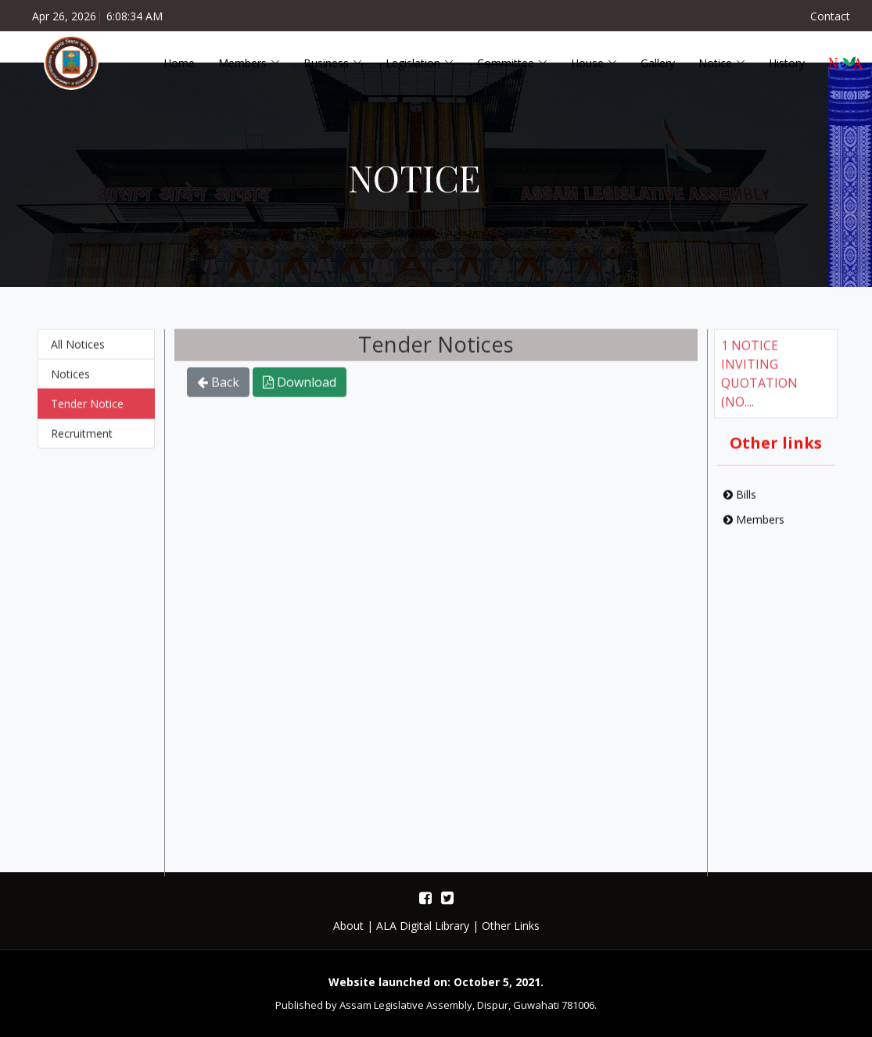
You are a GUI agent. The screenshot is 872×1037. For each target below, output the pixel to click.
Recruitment (82, 440)
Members (753, 526)
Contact (830, 16)
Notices (70, 381)
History (787, 63)
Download (299, 389)
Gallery (658, 63)
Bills (739, 501)
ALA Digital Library (422, 925)
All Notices (78, 351)
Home (179, 63)
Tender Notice (87, 411)
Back (218, 389)
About (348, 925)
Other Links (511, 925)
